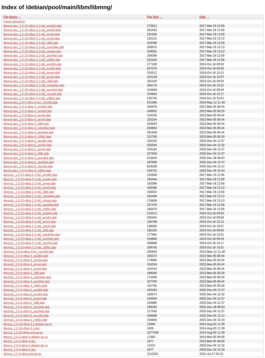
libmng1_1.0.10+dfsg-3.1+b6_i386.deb (28, 230)
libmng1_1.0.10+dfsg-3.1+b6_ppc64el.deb (31, 238)
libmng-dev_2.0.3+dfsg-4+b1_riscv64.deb (30, 102)
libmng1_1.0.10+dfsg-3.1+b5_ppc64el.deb (31, 204)
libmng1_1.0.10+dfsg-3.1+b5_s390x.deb (29, 209)
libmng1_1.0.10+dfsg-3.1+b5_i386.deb (28, 192)
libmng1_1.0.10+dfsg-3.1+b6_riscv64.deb (30, 243)
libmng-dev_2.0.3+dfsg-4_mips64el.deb (29, 128)
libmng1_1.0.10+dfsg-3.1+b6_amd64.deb (30, 213)
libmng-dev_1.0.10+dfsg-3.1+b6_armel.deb (31, 72)
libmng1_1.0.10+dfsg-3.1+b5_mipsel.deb (30, 200)
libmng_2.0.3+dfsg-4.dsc (19, 341)
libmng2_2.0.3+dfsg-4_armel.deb (25, 264)
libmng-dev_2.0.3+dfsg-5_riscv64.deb (28, 166)
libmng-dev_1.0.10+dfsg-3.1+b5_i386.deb (30, 42)
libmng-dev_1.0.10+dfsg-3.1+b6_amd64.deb (32, 64)
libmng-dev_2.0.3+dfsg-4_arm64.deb (27, 111)
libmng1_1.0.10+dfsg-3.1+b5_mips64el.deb (31, 196)
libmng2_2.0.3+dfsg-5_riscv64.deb (26, 315)
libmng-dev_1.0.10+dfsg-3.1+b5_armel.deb (31, 34)
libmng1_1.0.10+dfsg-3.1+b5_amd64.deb (30, 174)
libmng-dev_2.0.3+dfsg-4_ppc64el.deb (28, 132)
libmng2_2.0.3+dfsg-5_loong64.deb (26, 307)
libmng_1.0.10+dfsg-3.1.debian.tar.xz (27, 324)
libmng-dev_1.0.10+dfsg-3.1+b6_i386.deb (30, 81)
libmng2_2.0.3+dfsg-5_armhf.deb (25, 298)
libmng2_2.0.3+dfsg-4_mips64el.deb (27, 277)
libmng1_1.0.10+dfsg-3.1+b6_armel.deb (29, 221)
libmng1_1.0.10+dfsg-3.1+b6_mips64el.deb (31, 234)
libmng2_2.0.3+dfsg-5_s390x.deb (25, 319)
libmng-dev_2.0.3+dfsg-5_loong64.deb (28, 158)
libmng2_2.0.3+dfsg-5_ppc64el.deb (26, 311)
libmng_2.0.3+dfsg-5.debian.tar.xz (25, 345)
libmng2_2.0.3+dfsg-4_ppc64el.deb (26, 281)
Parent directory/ (14, 21)
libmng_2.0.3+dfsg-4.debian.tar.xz (25, 337)
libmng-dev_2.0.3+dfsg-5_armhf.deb (27, 149)
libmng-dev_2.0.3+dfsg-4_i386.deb (26, 123)
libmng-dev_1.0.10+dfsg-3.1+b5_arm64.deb (32, 30)
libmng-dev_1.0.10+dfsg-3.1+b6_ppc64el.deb (33, 89)
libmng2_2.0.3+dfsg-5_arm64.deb (25, 294)
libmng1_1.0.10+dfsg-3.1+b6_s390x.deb (29, 247)
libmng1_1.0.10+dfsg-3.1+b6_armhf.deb (29, 226)
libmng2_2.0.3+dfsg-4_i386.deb (24, 273)
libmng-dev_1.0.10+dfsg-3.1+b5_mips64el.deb (33, 47)
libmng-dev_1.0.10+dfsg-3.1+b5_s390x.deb (31, 59)
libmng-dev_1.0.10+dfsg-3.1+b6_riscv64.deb (32, 94)
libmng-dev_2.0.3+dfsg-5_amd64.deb (27, 140)
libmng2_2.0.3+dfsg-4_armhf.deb (25, 268)
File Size (153, 17)
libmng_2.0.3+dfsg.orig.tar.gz (22, 353)
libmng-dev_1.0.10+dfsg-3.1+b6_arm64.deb (32, 68)
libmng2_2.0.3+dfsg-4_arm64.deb (25, 260)
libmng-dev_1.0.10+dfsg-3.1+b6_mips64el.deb (33, 85)
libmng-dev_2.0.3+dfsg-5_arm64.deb (27, 145)
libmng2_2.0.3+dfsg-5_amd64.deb (25, 289)
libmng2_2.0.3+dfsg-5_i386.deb (24, 302)
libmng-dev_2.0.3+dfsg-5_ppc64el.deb (28, 162)
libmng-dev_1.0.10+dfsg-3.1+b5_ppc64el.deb (33, 55)
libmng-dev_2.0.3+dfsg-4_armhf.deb (27, 119)
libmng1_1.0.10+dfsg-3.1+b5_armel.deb (29, 183)
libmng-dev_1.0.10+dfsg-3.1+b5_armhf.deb (31, 38)
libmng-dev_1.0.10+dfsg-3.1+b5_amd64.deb (32, 25)
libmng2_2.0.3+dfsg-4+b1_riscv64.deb (28, 251)
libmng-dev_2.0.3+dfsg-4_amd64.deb (27, 106)
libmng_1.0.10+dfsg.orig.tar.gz (23, 332)
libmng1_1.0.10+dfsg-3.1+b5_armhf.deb (29, 187)
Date (202, 17)
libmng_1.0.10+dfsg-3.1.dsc (21, 328)
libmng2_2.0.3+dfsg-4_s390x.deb (25, 285)
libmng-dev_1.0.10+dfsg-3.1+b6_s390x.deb (31, 98)
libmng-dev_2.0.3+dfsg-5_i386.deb (26, 153)
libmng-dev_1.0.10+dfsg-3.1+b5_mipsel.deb (32, 51)
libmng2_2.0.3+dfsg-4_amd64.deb (25, 255)
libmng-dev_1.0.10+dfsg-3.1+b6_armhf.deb (31, 76)
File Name (10, 17)
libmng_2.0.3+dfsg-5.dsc (19, 349)
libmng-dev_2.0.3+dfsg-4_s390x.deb (27, 136)
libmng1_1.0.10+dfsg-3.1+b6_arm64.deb (30, 217)
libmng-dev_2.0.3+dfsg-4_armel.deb (27, 115)
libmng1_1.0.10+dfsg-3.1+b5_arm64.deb (30, 179)
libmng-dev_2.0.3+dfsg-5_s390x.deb (27, 170)
